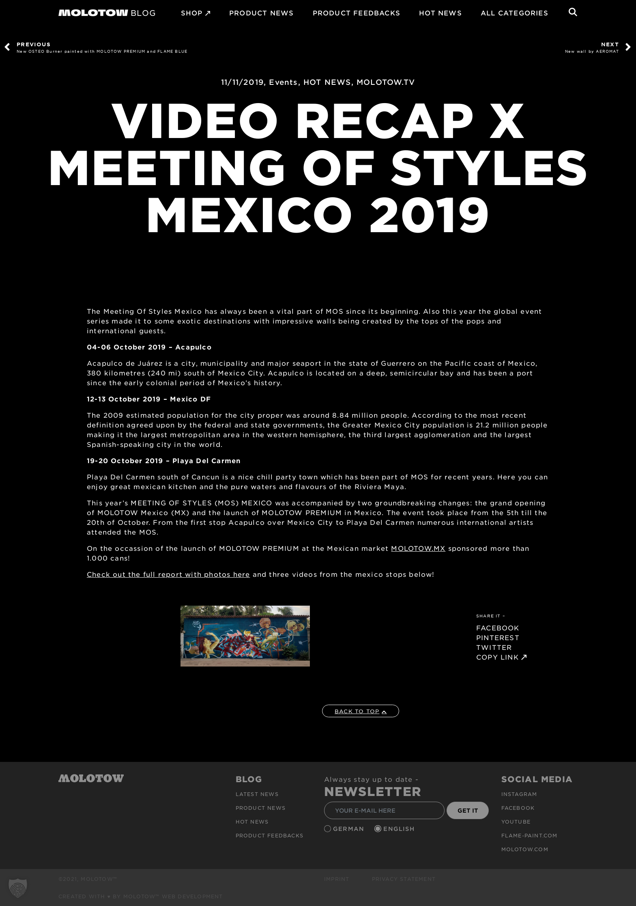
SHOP (192, 13)
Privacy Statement (404, 879)
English (400, 828)
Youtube (516, 821)
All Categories (514, 13)
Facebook (518, 808)
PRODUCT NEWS (261, 13)
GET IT (468, 810)
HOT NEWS (440, 13)
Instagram (519, 794)
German (349, 828)
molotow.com (524, 849)
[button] (18, 888)
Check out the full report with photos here (168, 574)
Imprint (336, 879)
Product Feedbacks (356, 13)
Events (283, 82)
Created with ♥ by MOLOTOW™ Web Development (140, 896)
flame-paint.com (529, 835)
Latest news (257, 794)
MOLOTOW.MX (418, 548)
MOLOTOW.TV (386, 82)
